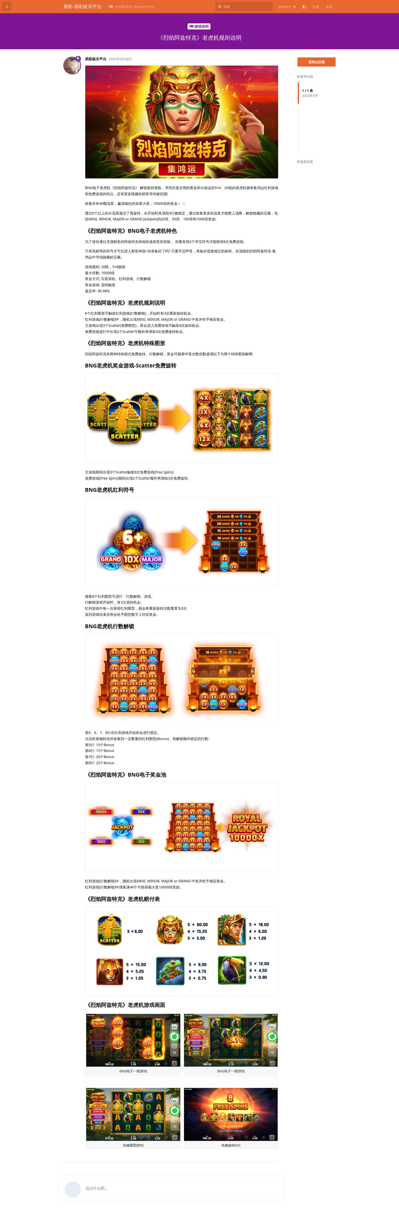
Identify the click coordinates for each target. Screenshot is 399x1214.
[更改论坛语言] (287, 6)
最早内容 (305, 76)
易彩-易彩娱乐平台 (82, 6)
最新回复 (305, 161)
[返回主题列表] (6, 6)
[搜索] (244, 6)
